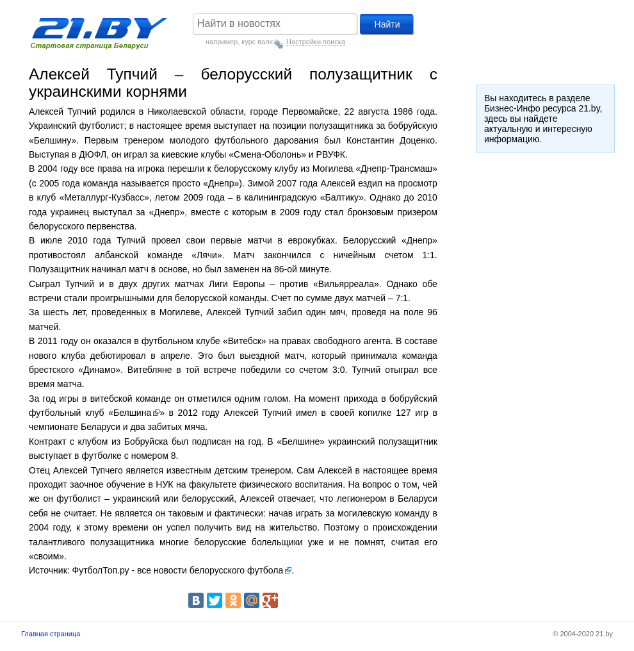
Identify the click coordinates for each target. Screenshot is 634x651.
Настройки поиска (315, 41)
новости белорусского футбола (218, 570)
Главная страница (50, 634)
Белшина (132, 413)
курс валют (259, 41)
